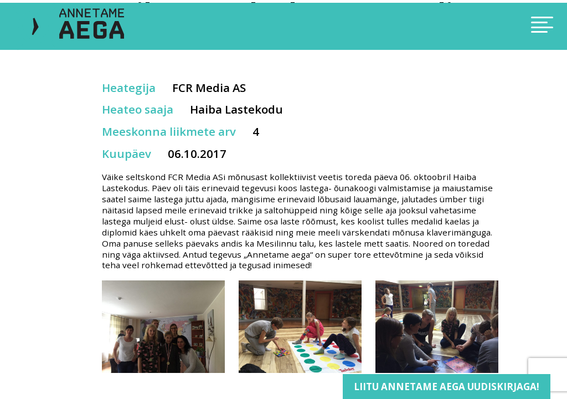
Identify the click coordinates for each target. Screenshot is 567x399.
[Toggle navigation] (484, 26)
